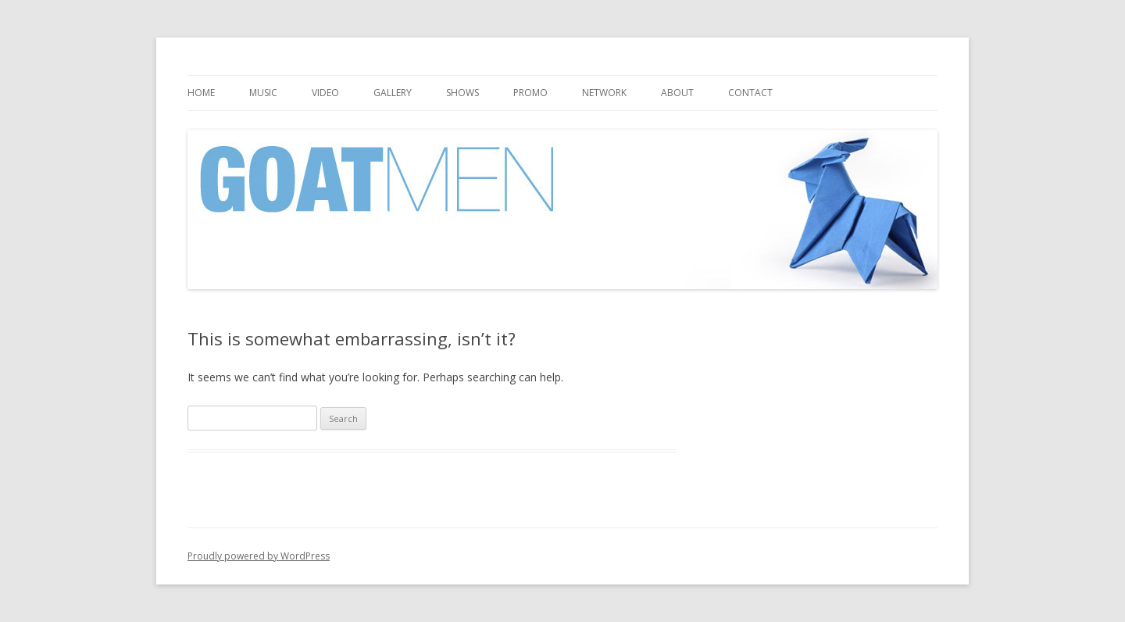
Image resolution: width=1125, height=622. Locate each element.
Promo (530, 92)
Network (604, 92)
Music (263, 92)
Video (325, 92)
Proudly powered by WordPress (259, 556)
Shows (462, 92)
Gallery (392, 92)
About (677, 92)
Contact (750, 92)
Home (201, 92)
